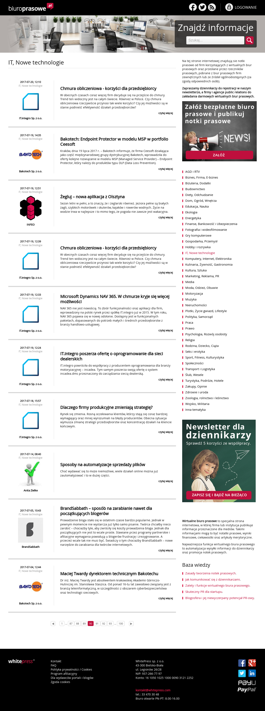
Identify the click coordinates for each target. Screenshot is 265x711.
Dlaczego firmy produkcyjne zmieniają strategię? (106, 407)
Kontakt (56, 661)
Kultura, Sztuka (196, 270)
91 (97, 623)
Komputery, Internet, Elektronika (208, 258)
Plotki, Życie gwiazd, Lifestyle (206, 311)
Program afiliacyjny (64, 674)
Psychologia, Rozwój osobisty (206, 334)
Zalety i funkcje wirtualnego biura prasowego (217, 585)
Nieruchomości (196, 305)
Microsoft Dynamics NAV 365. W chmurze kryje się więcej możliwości (114, 299)
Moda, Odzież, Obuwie (201, 288)
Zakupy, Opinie (196, 386)
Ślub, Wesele (194, 375)
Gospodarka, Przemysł (201, 241)
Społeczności (194, 363)
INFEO (31, 224)
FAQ (53, 665)
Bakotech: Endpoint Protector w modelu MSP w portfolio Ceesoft (114, 141)
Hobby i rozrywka (198, 247)
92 (103, 623)
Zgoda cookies (60, 682)
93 (110, 623)
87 (71, 623)
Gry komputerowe (198, 235)
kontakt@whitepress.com (153, 690)
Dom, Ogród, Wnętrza (201, 200)
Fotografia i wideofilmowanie (206, 229)
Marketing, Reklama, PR (202, 276)
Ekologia (191, 212)
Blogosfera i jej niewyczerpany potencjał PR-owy (219, 598)
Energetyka (193, 218)
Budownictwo (195, 189)
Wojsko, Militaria (197, 404)
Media (189, 282)
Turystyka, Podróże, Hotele (204, 380)
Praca (189, 322)
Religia (190, 340)
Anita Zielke (31, 490)
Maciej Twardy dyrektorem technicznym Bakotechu (109, 573)
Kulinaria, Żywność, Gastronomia (208, 264)
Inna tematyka (195, 409)
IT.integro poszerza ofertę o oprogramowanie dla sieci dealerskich (111, 356)
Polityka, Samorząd (199, 317)
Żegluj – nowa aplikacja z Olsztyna (92, 196)
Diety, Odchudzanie (199, 195)
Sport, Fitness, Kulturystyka (204, 357)
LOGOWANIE (246, 7)
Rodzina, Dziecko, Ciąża (202, 346)
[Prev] (53, 623)
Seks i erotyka (195, 351)
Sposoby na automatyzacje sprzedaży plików (102, 464)
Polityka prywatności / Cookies (71, 669)
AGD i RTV (192, 171)
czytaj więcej (165, 113)
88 (77, 623)
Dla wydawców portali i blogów (72, 678)
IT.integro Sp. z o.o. (30, 118)
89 (84, 623)
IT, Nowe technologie (30, 85)
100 (121, 623)
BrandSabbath (31, 547)
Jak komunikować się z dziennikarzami (212, 579)
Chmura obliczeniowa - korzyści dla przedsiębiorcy (108, 88)
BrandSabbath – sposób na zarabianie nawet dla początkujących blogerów (106, 511)
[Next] (131, 623)
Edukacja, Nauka (197, 206)
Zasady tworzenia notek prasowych (210, 573)
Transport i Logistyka (200, 369)
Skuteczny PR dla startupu (203, 591)
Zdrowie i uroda (196, 392)
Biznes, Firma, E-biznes (201, 177)
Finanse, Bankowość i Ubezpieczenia (211, 224)
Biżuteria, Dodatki (198, 183)
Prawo (189, 328)
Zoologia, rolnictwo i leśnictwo (207, 398)
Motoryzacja (194, 293)
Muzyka (190, 299)
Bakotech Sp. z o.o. (30, 171)
